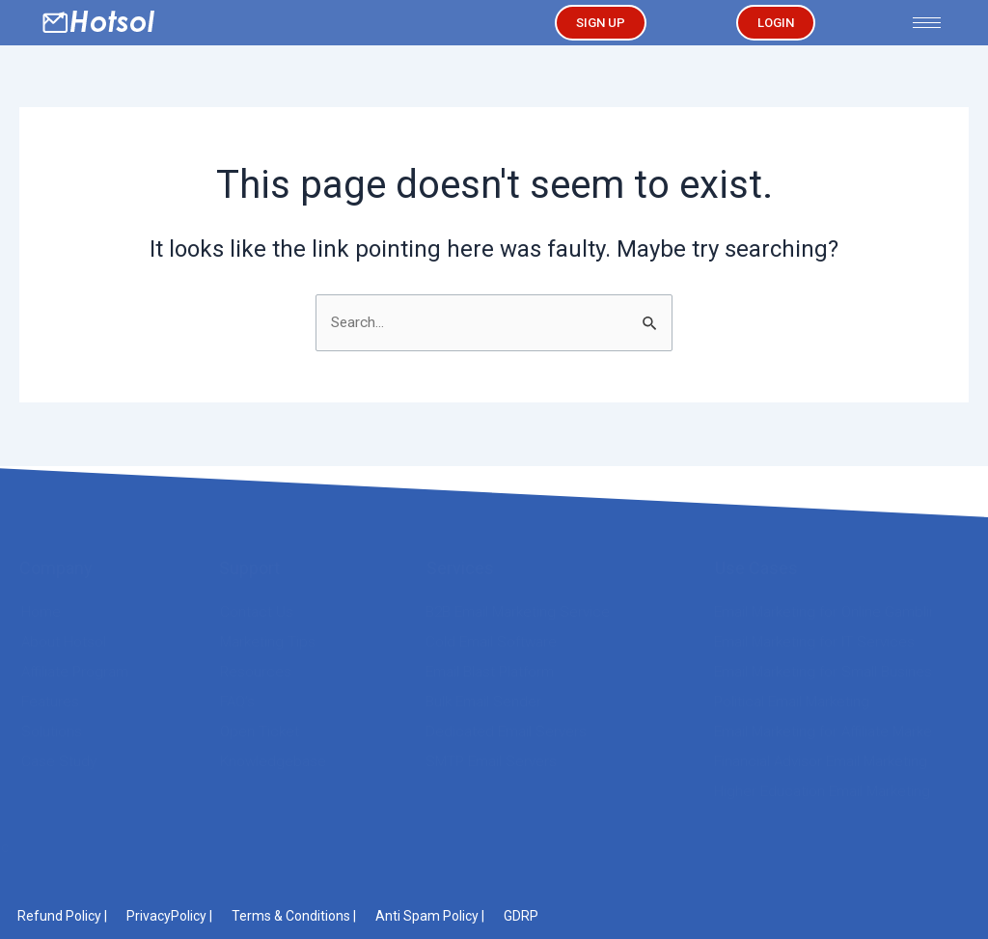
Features (50, 701)
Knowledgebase (273, 761)
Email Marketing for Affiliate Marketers (836, 731)
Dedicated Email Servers (506, 731)
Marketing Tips (268, 641)
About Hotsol (63, 641)
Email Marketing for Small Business (827, 671)
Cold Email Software (491, 641)
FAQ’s (237, 701)
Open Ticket (259, 731)
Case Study (58, 761)
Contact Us (256, 612)
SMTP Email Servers (491, 761)
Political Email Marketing (791, 701)
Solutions (51, 731)
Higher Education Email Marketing (822, 791)
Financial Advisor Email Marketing (820, 761)
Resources (255, 671)
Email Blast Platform (489, 671)
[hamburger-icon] (926, 23)
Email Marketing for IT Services (814, 641)
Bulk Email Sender (483, 701)
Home (41, 612)
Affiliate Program (74, 671)
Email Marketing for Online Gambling (830, 612)
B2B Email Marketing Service (517, 612)
